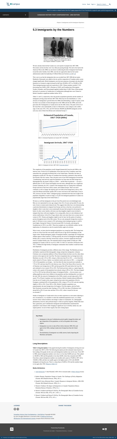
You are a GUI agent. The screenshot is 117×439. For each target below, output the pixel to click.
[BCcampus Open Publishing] (13, 4)
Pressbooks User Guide (49, 431)
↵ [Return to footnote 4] (60, 392)
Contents (14, 15)
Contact (70, 431)
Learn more (74, 10)
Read (88, 4)
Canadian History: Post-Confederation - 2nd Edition (29, 414)
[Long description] (63, 165)
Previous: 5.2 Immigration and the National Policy (14, 437)
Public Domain (76, 371)
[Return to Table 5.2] (51, 364)
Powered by (58, 428)
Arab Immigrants (40, 371)
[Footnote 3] (51, 236)
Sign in (93, 4)
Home (84, 4)
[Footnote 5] (40, 292)
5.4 (74, 74)
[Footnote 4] (36, 244)
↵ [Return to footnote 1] (60, 378)
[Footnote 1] (66, 110)
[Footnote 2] (58, 197)
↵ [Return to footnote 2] (60, 383)
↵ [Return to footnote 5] (55, 397)
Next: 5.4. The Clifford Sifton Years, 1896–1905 (104, 437)
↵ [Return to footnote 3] (58, 388)
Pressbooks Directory (61, 431)
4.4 (70, 74)
